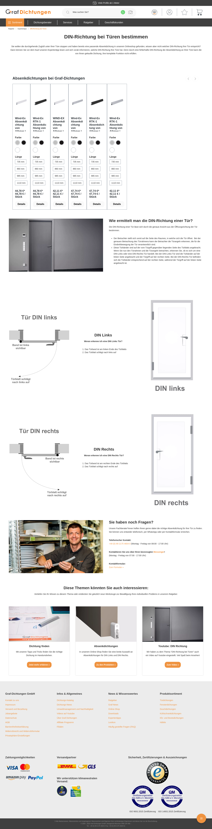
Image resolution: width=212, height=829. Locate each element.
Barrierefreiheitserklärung (16, 727)
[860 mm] (20, 168)
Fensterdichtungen (168, 705)
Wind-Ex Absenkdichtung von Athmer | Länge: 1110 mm (77, 124)
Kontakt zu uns (12, 700)
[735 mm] (20, 161)
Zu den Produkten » (106, 665)
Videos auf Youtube (65, 713)
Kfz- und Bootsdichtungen (171, 718)
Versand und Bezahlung (16, 709)
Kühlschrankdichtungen (170, 713)
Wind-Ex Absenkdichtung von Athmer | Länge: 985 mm (21, 124)
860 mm (20, 169)
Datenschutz (11, 718)
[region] (106, 142)
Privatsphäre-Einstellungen (17, 735)
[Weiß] (17, 149)
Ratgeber (112, 700)
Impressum (10, 705)
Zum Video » (173, 665)
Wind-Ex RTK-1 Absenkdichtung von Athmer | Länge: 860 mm (116, 124)
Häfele (163, 722)
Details (21, 204)
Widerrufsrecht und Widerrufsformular (22, 731)
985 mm (20, 176)
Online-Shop (114, 709)
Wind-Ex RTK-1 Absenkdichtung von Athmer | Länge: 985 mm (40, 124)
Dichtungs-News (64, 705)
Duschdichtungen (168, 709)
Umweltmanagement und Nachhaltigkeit (75, 709)
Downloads (113, 713)
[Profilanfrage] (130, 12)
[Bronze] (23, 142)
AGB (7, 722)
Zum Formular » (116, 567)
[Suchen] (68, 12)
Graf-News (113, 705)
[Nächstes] (195, 79)
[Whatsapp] (123, 12)
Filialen (60, 727)
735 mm (20, 162)
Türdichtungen (166, 700)
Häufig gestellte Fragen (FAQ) (122, 727)
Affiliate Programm (65, 722)
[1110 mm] (21, 183)
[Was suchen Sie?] (95, 12)
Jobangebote (11, 713)
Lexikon (111, 722)
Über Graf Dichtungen (67, 718)
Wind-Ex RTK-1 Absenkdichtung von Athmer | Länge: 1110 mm (96, 124)
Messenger (159, 552)
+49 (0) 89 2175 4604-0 (120, 544)
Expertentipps (114, 718)
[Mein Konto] (169, 12)
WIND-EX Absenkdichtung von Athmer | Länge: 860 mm (59, 124)
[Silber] (17, 142)
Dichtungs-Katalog (65, 700)
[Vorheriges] (188, 79)
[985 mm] (20, 176)
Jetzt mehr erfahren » (39, 665)
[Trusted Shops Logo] (157, 773)
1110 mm (21, 183)
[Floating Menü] (201, 818)
